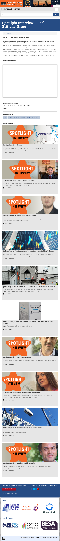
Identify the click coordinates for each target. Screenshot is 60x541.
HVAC (5, 117)
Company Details (25, 537)
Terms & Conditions (36, 537)
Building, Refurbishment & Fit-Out (30, 117)
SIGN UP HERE (9, 489)
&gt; (30, 81)
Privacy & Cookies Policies (50, 537)
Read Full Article (8, 152)
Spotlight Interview (13, 117)
